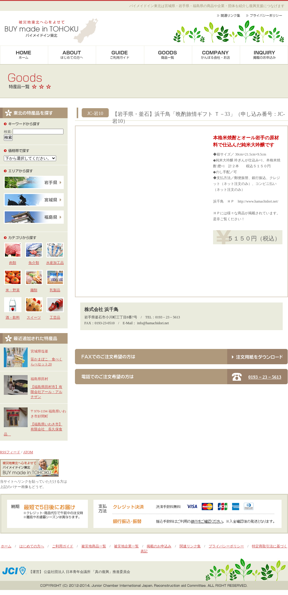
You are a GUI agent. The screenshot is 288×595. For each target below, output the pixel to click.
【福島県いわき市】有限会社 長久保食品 (33, 429)
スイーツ (34, 317)
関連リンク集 (190, 546)
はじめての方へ (31, 546)
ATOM (28, 452)
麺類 (33, 290)
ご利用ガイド (62, 546)
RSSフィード (10, 452)
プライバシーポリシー (226, 546)
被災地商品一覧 (93, 546)
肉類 (12, 263)
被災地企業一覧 (126, 546)
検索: (8, 132)
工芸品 (55, 317)
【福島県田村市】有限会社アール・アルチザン (46, 392)
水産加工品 (55, 263)
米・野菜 (13, 290)
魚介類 (34, 263)
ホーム (6, 546)
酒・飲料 (13, 317)
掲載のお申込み (159, 546)
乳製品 (55, 290)
